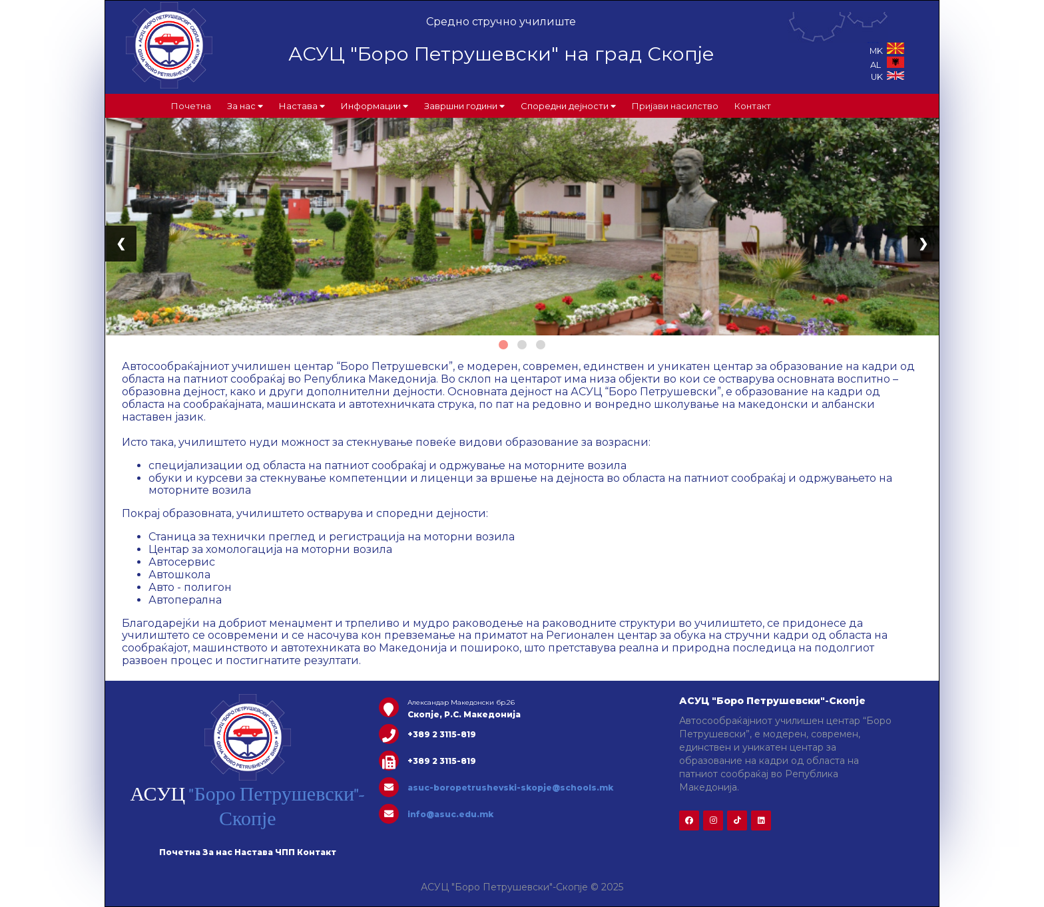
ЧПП (285, 852)
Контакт (752, 105)
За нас (245, 105)
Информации (374, 105)
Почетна (191, 105)
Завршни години (464, 105)
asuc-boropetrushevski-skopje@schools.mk (510, 788)
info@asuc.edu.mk (450, 814)
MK (887, 51)
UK (887, 77)
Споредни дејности (568, 105)
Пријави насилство (675, 105)
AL (887, 65)
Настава (302, 105)
